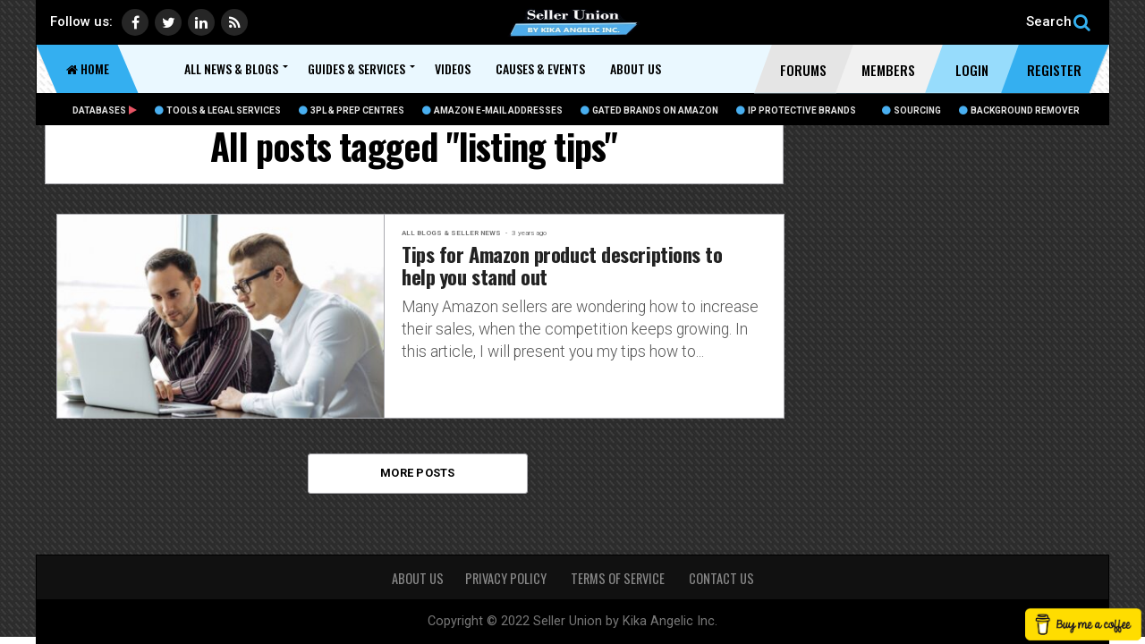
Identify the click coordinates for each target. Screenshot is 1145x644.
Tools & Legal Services (218, 110)
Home (87, 68)
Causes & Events (540, 68)
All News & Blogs (231, 68)
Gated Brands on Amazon (649, 110)
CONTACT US (721, 578)
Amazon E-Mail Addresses (492, 110)
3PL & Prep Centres (351, 110)
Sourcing (911, 110)
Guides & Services (356, 68)
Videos (453, 68)
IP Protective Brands (796, 110)
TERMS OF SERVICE (619, 578)
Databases (104, 110)
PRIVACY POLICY (507, 578)
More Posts (417, 472)
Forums (803, 70)
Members (888, 70)
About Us (635, 68)
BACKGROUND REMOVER (1019, 110)
